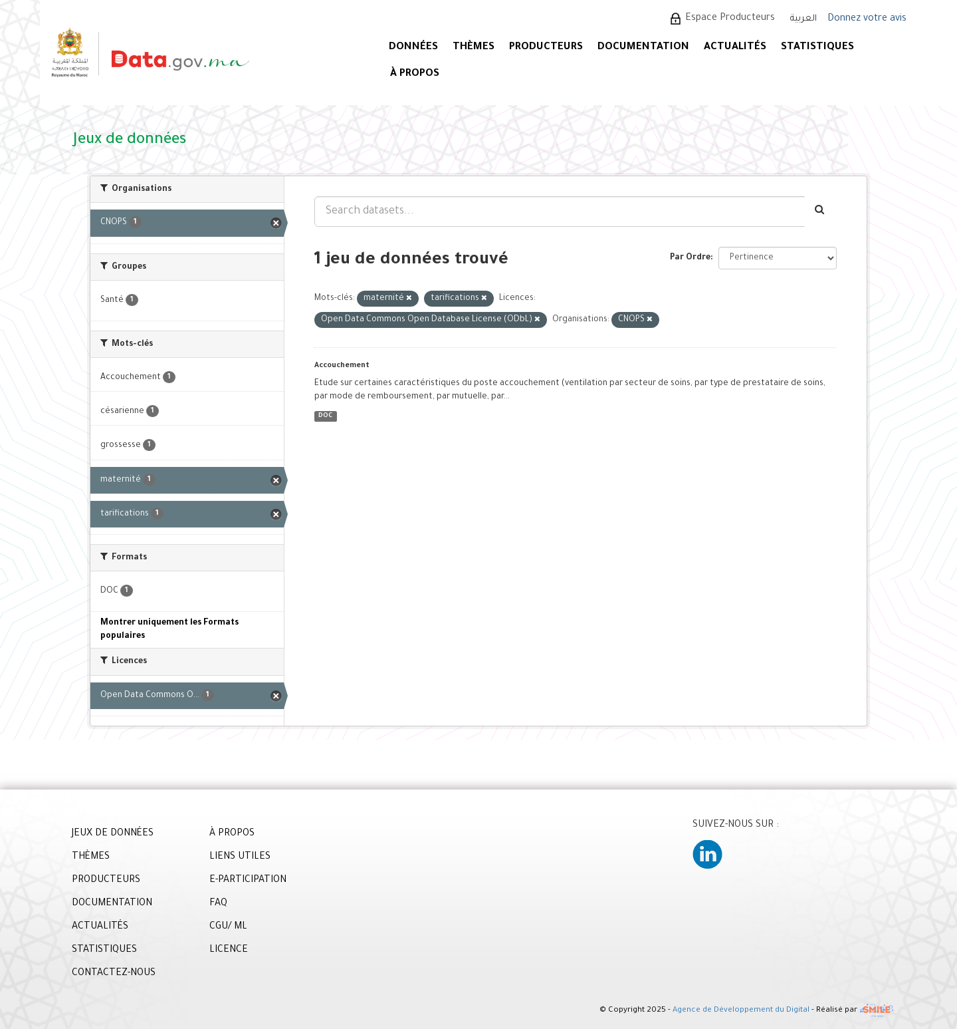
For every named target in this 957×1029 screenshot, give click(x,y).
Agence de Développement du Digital (741, 1010)
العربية (803, 19)
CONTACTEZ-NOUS (114, 973)
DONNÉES (413, 47)
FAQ (218, 904)
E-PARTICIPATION (247, 880)
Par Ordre (690, 258)
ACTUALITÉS (735, 47)
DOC (325, 416)
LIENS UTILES (239, 857)
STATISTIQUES (817, 47)
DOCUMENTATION (643, 47)
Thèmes (473, 47)
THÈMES (91, 857)
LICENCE (228, 950)
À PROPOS (414, 74)
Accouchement (342, 366)
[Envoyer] (820, 211)
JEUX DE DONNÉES (113, 834)
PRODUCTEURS (546, 47)
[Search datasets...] (559, 211)
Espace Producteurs (730, 18)
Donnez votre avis (866, 19)
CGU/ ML (228, 927)
